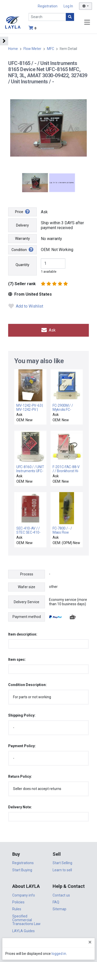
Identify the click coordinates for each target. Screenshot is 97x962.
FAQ (56, 902)
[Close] (90, 942)
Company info (23, 895)
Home (13, 49)
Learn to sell (62, 870)
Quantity (22, 265)
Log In (68, 6)
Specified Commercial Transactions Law (26, 920)
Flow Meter (32, 49)
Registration (47, 6)
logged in (59, 954)
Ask (48, 330)
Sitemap (59, 909)
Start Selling (62, 863)
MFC (50, 49)
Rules (16, 909)
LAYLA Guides (23, 931)
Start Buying (22, 870)
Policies (18, 902)
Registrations (23, 863)
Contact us (61, 895)
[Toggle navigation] (87, 22)
